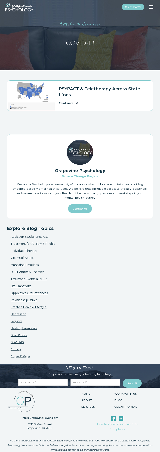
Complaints (117, 429)
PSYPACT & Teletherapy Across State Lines (99, 91)
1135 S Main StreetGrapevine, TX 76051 (40, 426)
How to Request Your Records (117, 424)
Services (88, 406)
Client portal (133, 7)
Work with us (125, 393)
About (86, 400)
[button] (151, 7)
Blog (118, 400)
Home (85, 393)
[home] (19, 7)
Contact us (80, 208)
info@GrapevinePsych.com (40, 417)
